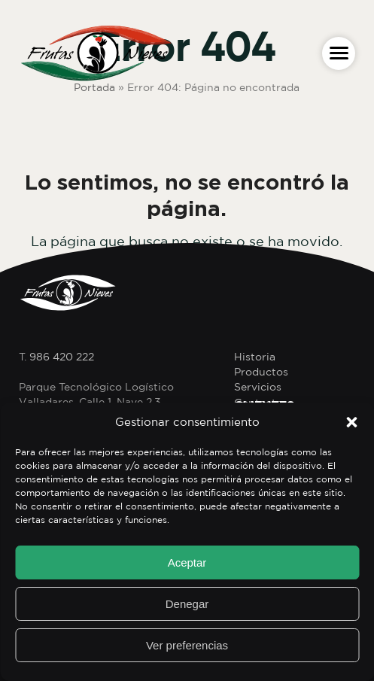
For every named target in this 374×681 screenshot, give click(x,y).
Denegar (187, 603)
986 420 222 (61, 357)
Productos (261, 372)
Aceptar (187, 562)
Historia (254, 357)
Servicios (257, 387)
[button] (351, 422)
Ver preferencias (187, 645)
